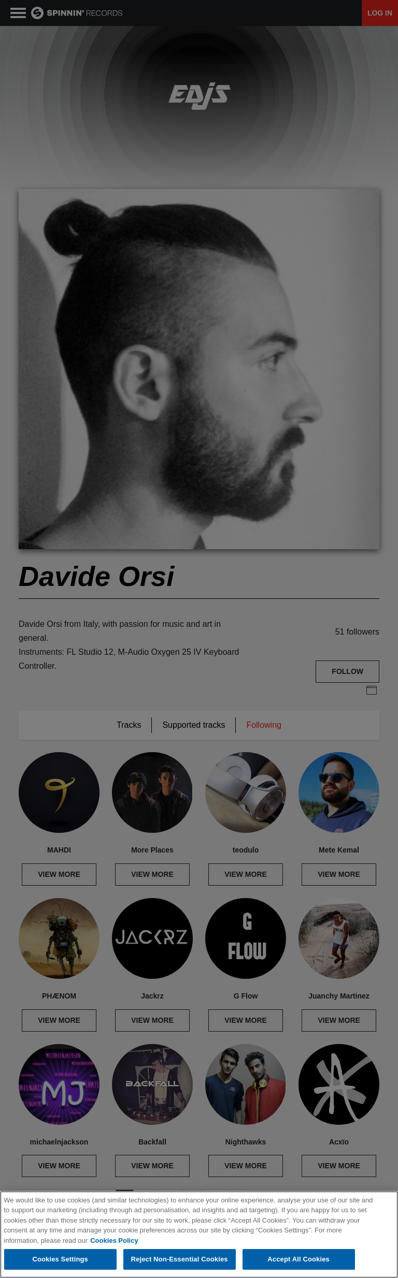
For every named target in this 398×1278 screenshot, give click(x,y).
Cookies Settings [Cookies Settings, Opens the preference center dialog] (60, 1259)
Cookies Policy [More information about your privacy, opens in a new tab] (114, 1240)
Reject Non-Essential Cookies (179, 1259)
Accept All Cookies (298, 1259)
